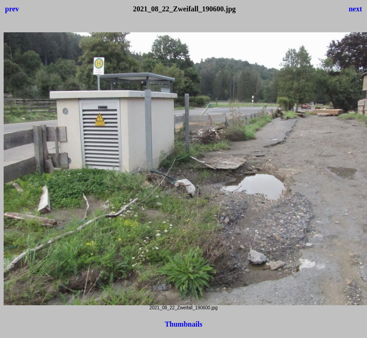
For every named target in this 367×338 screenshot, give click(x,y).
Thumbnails (184, 324)
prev (12, 9)
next (355, 9)
